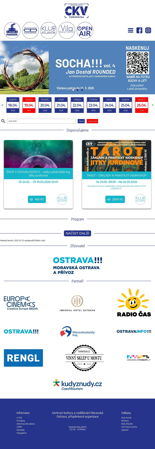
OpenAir (125, 430)
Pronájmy (21, 421)
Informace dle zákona (26, 424)
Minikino (125, 421)
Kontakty (21, 430)
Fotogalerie (21, 433)
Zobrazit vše (92, 121)
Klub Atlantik (127, 424)
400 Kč (37, 199)
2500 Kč (115, 199)
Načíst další (77, 233)
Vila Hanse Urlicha (129, 427)
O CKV (19, 417)
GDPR (19, 427)
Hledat (81, 121)
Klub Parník (126, 417)
